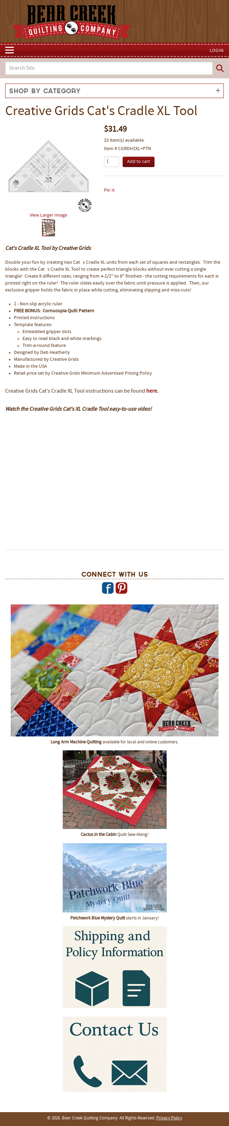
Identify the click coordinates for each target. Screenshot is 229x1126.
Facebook (108, 588)
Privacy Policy (169, 1118)
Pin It (109, 190)
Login (217, 50)
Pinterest (121, 588)
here (151, 391)
